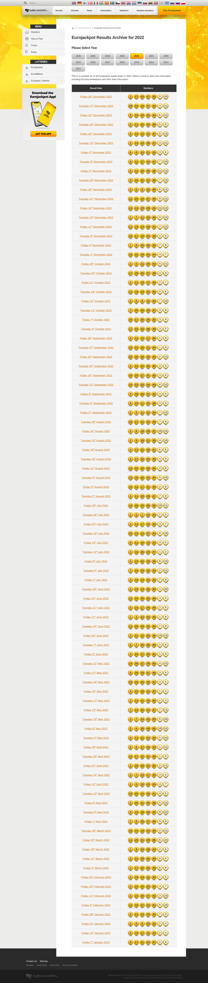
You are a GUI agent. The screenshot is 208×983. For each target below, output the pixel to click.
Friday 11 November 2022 (96, 226)
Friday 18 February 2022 (96, 886)
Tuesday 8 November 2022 (96, 236)
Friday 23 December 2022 (96, 115)
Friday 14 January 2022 (96, 933)
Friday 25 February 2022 (96, 877)
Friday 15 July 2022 (96, 542)
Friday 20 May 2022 (96, 691)
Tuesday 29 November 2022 (96, 180)
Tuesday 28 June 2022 (96, 589)
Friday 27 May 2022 (96, 672)
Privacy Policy (42, 965)
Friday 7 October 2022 (96, 319)
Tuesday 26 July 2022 (96, 514)
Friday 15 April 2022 (96, 784)
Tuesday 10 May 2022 (96, 719)
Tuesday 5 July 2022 (96, 570)
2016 (122, 62)
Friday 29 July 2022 (96, 505)
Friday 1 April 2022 (95, 821)
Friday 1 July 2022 (96, 579)
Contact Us (31, 961)
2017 (107, 62)
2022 (136, 56)
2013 (166, 62)
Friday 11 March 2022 (96, 858)
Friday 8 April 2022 (96, 803)
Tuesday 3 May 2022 (96, 737)
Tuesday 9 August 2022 (96, 477)
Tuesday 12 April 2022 (96, 793)
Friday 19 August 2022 (96, 449)
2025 (93, 56)
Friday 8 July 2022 (96, 561)
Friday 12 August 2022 (96, 468)
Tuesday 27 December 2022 (96, 106)
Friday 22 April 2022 (95, 765)
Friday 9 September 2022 (96, 394)
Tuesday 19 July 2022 (96, 533)
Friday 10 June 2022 (96, 635)
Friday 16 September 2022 (96, 375)
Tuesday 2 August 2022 (96, 496)
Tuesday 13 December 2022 (96, 143)
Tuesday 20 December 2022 (96, 124)
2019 (78, 62)
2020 (166, 56)
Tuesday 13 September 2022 (96, 384)
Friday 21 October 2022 (96, 282)
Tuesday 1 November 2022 (96, 254)
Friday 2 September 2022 (96, 412)
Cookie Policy (54, 965)
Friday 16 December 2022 (96, 133)
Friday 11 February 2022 (96, 895)
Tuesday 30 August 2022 (96, 422)
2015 (136, 62)
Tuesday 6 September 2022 (96, 403)
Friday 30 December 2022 (96, 96)
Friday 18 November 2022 (96, 208)
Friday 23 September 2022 (96, 356)
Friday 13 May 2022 (96, 710)
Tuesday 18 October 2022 (96, 291)
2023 (122, 56)
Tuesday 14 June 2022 (96, 626)
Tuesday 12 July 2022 (96, 552)
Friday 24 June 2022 (96, 598)
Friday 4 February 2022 (96, 905)
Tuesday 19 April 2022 (96, 775)
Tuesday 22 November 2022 (96, 198)
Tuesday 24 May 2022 (96, 682)
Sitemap (44, 961)
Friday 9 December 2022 (96, 152)
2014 (151, 62)
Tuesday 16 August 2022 (96, 459)
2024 (107, 56)
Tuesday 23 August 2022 (96, 440)
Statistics (35, 32)
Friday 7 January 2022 (96, 942)
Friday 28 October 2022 (96, 264)
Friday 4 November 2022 (96, 245)
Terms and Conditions (70, 965)
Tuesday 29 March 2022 (96, 830)
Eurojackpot (37, 67)
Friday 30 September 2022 (96, 338)
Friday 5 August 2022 (96, 487)
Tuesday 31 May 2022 (96, 663)
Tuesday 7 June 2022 (96, 645)
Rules (34, 52)
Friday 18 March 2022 (96, 849)
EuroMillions (37, 74)
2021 (151, 56)
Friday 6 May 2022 (96, 728)
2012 (78, 68)
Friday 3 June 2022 (96, 654)
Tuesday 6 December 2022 (96, 161)
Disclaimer (30, 965)
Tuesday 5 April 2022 (96, 812)
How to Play (37, 39)
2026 (78, 56)
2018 (93, 62)
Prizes (34, 45)
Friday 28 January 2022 (96, 914)
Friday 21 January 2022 (96, 923)
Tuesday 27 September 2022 (96, 347)
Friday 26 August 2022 (96, 431)
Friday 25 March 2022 (96, 840)
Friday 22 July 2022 (96, 524)
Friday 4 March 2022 (96, 868)
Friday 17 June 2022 (96, 617)
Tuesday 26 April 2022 (96, 756)
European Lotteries (40, 81)
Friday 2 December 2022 (96, 171)
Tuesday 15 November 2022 (96, 217)
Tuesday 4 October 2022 (96, 329)
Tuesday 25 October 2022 (96, 273)
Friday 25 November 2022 (96, 189)
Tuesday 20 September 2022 (96, 366)
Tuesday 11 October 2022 (96, 310)
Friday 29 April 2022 (96, 747)
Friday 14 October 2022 (96, 301)
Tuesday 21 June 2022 (96, 607)
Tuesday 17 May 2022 (96, 700)
